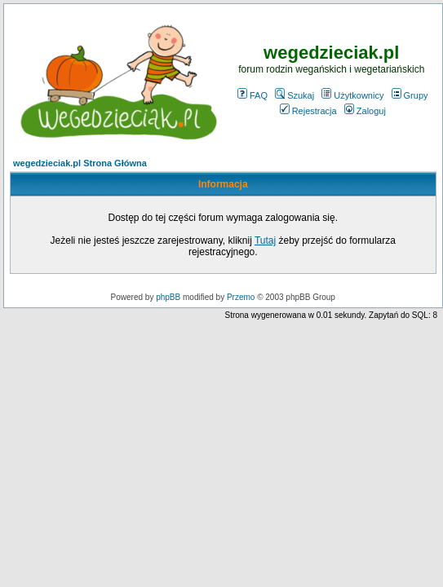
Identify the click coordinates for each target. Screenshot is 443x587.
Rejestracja (308, 111)
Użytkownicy (352, 95)
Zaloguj (365, 111)
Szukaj (294, 95)
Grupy (410, 95)
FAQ (252, 95)
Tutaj (265, 240)
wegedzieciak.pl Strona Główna (80, 163)
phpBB (168, 297)
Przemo (241, 297)
